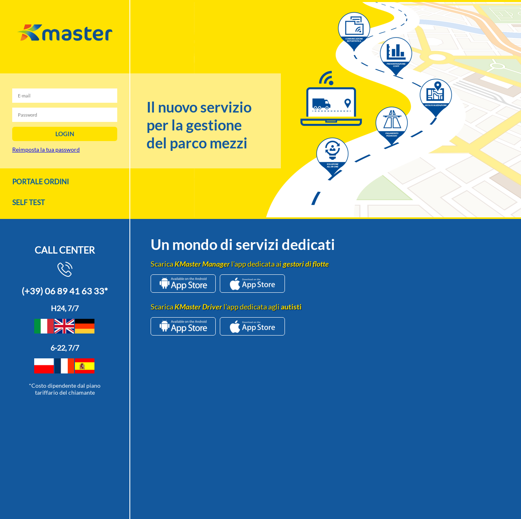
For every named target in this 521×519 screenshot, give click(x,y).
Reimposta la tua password (46, 149)
